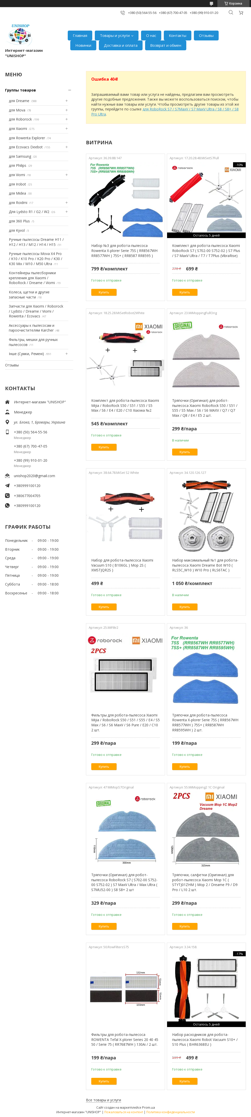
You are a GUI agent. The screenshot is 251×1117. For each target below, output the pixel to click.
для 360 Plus (19, 221)
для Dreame (19, 100)
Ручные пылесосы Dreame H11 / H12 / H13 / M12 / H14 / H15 (36, 242)
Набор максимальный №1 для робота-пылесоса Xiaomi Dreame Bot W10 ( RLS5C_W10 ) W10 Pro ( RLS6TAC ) (205, 565)
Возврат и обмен (165, 45)
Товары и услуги (115, 35)
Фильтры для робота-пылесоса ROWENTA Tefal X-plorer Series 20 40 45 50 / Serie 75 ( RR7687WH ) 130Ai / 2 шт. (124, 1039)
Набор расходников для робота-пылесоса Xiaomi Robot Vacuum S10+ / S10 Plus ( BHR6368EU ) (205, 1039)
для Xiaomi (18, 128)
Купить (104, 292)
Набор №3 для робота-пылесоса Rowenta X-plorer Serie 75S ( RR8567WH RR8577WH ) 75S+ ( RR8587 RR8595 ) (124, 250)
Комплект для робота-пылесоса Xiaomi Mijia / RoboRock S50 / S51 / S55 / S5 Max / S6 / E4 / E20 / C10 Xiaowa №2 (125, 405)
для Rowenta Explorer (27, 137)
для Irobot (17, 184)
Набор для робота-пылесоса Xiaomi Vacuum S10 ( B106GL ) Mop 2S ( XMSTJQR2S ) (122, 565)
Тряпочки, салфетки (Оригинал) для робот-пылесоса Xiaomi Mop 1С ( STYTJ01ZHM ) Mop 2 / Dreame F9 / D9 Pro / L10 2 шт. (205, 882)
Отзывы (206, 35)
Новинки (83, 45)
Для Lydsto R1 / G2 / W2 (29, 211)
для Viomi (17, 174)
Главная (80, 35)
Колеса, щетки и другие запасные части (29, 294)
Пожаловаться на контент (123, 1112)
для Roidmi (18, 202)
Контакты (177, 35)
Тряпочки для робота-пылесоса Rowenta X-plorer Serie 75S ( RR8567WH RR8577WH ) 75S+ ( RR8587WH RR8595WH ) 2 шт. (205, 722)
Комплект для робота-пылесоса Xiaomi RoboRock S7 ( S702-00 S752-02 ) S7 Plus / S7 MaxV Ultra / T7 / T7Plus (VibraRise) (206, 250)
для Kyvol (17, 230)
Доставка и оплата (121, 45)
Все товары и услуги (103, 1100)
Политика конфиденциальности (170, 1112)
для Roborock (20, 119)
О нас (151, 35)
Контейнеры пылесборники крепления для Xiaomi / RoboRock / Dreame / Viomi (32, 277)
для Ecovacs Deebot (26, 147)
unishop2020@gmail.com (34, 475)
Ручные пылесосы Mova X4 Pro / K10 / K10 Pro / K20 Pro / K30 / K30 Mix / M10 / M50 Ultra (35, 258)
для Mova (17, 110)
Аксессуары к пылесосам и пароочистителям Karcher (31, 328)
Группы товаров (20, 90)
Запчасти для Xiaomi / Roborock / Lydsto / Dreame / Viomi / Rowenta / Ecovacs (36, 311)
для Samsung (20, 156)
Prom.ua (148, 1107)
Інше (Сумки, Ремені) (26, 353)
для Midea (17, 193)
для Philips (17, 165)
